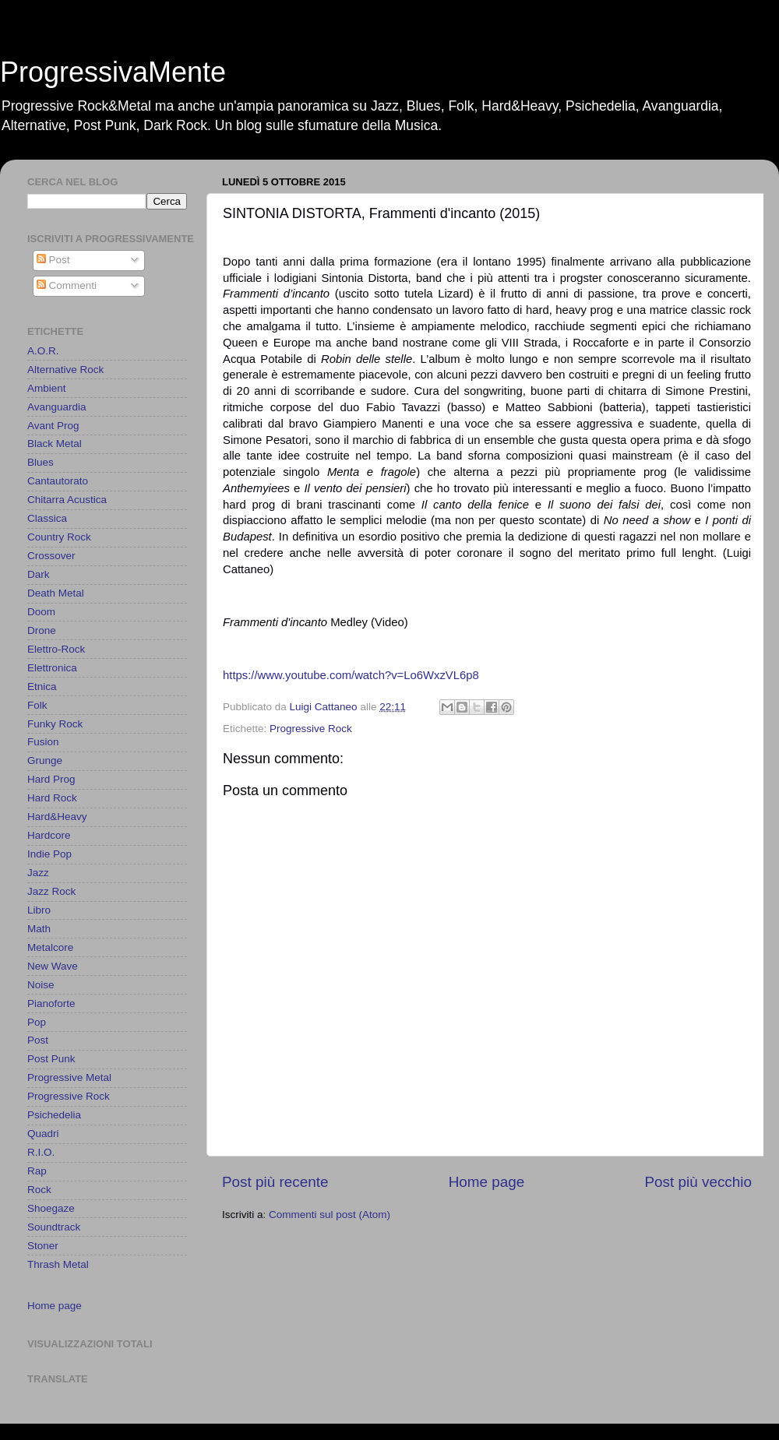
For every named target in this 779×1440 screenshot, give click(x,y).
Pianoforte (51, 1003)
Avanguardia (56, 407)
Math (39, 929)
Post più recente (275, 1182)
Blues (40, 462)
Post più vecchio (698, 1182)
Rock (39, 1189)
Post (53, 260)
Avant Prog (53, 425)
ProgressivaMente (113, 72)
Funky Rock (55, 724)
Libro (39, 910)
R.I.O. (41, 1152)
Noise (41, 985)
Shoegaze (51, 1208)
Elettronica (52, 668)
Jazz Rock (51, 891)
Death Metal (55, 593)
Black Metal (54, 443)
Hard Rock (52, 798)
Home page (487, 1182)
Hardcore (49, 835)
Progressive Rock (311, 728)
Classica (47, 518)
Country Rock (59, 537)
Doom (41, 612)
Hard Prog (51, 779)
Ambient (46, 388)
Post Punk (51, 1059)
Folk (37, 705)
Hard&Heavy (57, 816)
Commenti (67, 285)
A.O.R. (43, 351)
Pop (36, 1022)
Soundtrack (53, 1227)
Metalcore (50, 947)
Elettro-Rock (56, 649)
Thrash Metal (58, 1264)
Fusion (43, 742)
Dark (38, 574)
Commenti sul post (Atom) (329, 1214)
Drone (41, 630)
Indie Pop (49, 854)
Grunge (44, 760)
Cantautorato (57, 481)
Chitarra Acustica (67, 499)
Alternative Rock (65, 369)
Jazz (38, 872)
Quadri (43, 1133)
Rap (37, 1171)
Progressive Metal (69, 1077)
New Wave (52, 966)
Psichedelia (54, 1115)
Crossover (51, 556)
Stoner (42, 1246)
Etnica (42, 686)
